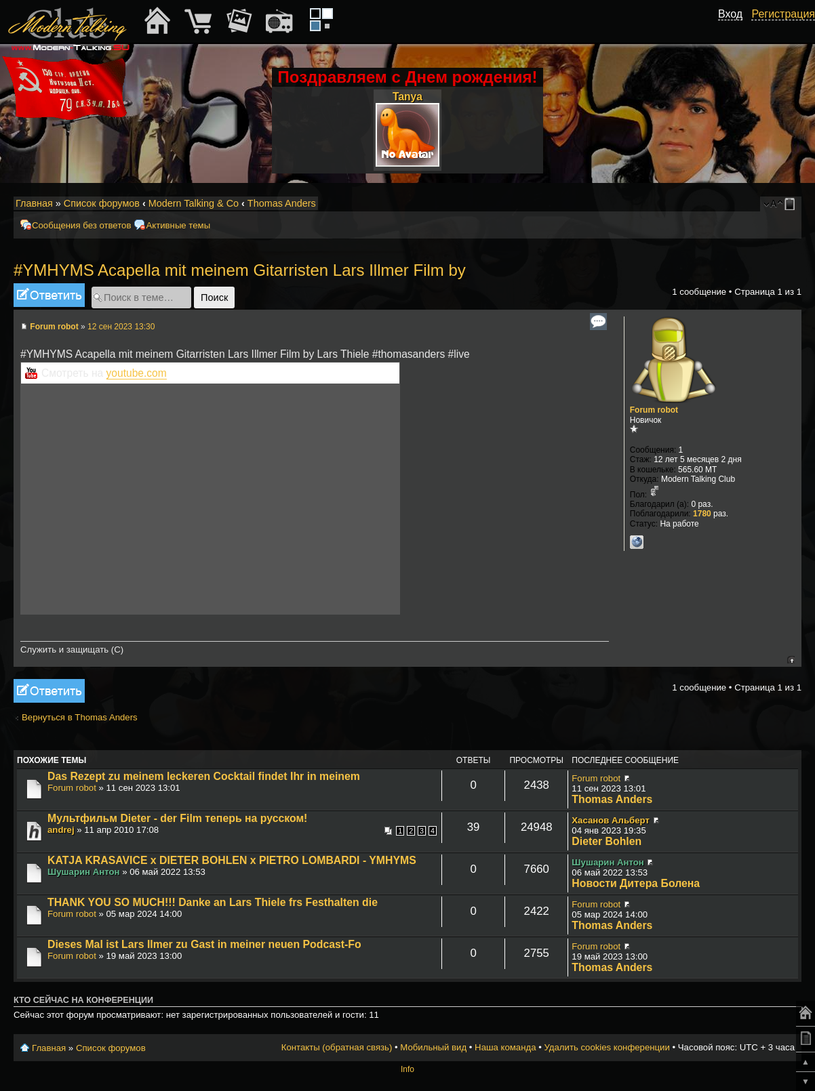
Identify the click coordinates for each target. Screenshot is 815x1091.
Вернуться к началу (791, 659)
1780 (702, 513)
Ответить (49, 295)
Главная (34, 203)
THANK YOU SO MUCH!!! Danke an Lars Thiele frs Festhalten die (212, 902)
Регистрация (783, 14)
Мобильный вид (791, 204)
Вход (730, 14)
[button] (735, 29)
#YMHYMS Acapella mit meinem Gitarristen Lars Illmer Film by (240, 270)
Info (407, 1069)
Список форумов (102, 203)
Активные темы (178, 225)
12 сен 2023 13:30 (121, 326)
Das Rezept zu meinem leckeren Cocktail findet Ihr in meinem (203, 776)
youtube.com (136, 373)
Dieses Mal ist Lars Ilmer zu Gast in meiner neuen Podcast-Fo (204, 944)
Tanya (407, 96)
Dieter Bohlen (606, 841)
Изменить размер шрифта (773, 204)
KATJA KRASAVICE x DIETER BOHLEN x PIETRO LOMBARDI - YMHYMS (231, 860)
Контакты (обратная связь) (337, 1047)
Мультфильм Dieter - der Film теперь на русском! (177, 818)
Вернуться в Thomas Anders (80, 717)
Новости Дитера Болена (636, 883)
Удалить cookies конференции (606, 1047)
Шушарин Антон (83, 872)
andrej (61, 830)
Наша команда (505, 1047)
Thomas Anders (281, 203)
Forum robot (54, 326)
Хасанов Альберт (611, 820)
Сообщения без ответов (81, 225)
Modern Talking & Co (193, 203)
